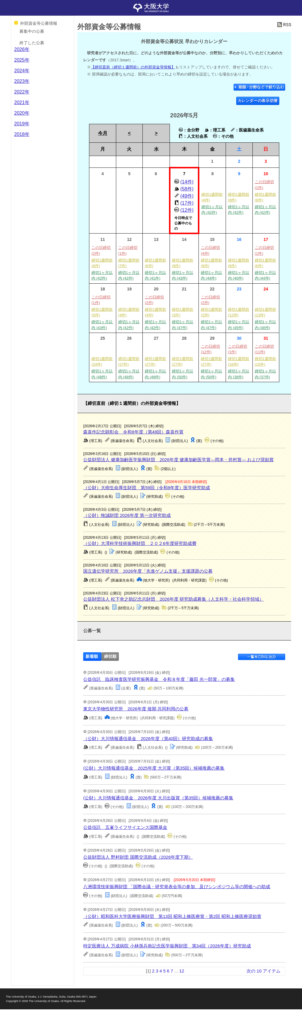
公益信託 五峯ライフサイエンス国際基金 (125, 827)
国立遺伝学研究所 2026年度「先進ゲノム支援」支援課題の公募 (147, 571)
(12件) (186, 210)
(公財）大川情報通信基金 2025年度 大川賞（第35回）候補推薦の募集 (153, 767)
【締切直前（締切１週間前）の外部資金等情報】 (133, 67)
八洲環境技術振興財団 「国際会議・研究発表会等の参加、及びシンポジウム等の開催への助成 (176, 886)
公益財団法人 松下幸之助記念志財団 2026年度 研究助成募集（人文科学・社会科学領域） (173, 599)
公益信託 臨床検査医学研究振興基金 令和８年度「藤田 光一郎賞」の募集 (159, 679)
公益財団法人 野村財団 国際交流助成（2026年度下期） (138, 857)
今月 (102, 133)
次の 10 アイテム (263, 970)
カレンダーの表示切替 (258, 100)
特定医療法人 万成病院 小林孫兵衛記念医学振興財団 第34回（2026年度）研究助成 (167, 945)
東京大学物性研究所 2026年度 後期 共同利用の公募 (135, 708)
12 (181, 970)
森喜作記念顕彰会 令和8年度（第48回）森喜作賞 (133, 431)
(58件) (186, 188)
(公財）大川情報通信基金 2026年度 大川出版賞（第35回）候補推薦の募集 (158, 797)
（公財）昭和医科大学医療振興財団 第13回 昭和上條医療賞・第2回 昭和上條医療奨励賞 (172, 916)
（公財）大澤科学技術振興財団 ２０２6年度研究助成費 (139, 543)
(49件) (186, 195)
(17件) (186, 203)
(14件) (186, 181)
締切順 (110, 656)
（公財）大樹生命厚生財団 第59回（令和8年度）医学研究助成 (146, 487)
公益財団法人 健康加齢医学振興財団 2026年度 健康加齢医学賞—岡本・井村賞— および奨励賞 (178, 459)
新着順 (92, 656)
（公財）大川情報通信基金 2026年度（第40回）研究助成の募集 (148, 738)
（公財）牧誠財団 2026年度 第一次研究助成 (127, 515)
